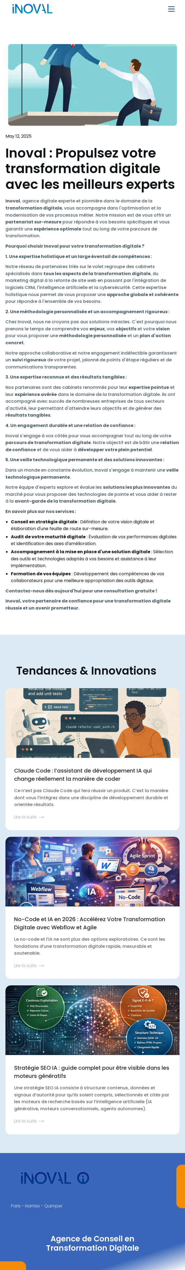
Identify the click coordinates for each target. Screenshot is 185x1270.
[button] (171, 8)
